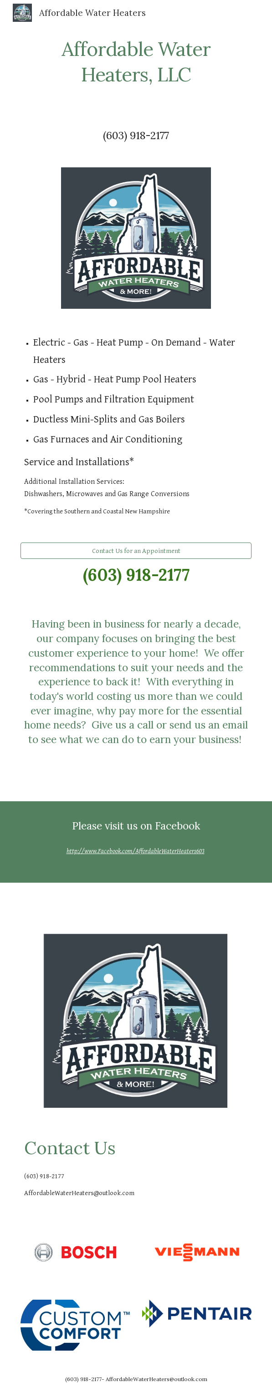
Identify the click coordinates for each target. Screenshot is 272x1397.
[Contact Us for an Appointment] (136, 550)
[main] (136, 60)
